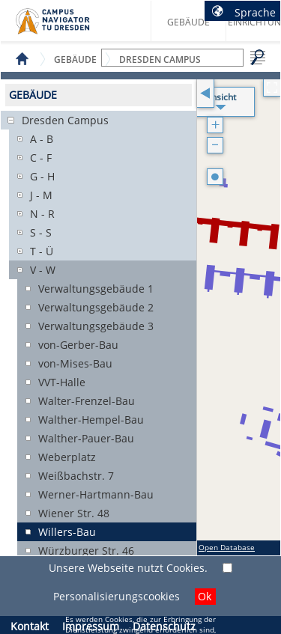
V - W (42, 270)
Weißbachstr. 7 (76, 476)
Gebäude (188, 22)
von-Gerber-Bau (78, 345)
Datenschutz (164, 626)
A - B (41, 139)
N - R (42, 214)
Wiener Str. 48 (73, 513)
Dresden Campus (65, 120)
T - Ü (41, 251)
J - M (41, 195)
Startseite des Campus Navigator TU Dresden (68, 27)
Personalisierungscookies (116, 596)
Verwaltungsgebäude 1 (96, 288)
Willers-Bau (67, 532)
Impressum (90, 626)
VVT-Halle (61, 382)
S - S (41, 232)
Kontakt (29, 626)
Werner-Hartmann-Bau (96, 494)
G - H (42, 176)
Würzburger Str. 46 (86, 550)
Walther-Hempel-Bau (91, 419)
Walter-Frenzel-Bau (86, 401)
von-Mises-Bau (75, 363)
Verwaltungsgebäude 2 (96, 307)
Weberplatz (67, 457)
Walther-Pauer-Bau (86, 438)
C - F (41, 157)
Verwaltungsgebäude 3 (96, 326)
